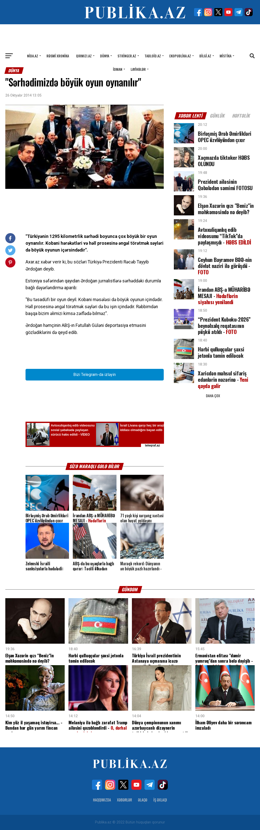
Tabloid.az (153, 55)
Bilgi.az (205, 55)
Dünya (104, 55)
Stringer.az (126, 55)
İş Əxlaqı (160, 799)
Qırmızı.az (84, 55)
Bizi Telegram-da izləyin (94, 374)
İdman (117, 69)
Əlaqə (142, 799)
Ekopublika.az (180, 55)
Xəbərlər (124, 799)
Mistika (225, 55)
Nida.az (32, 55)
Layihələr (138, 69)
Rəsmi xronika (57, 55)
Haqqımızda (102, 799)
